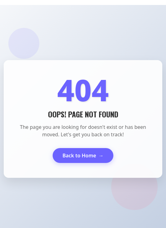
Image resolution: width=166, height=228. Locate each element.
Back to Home (83, 155)
